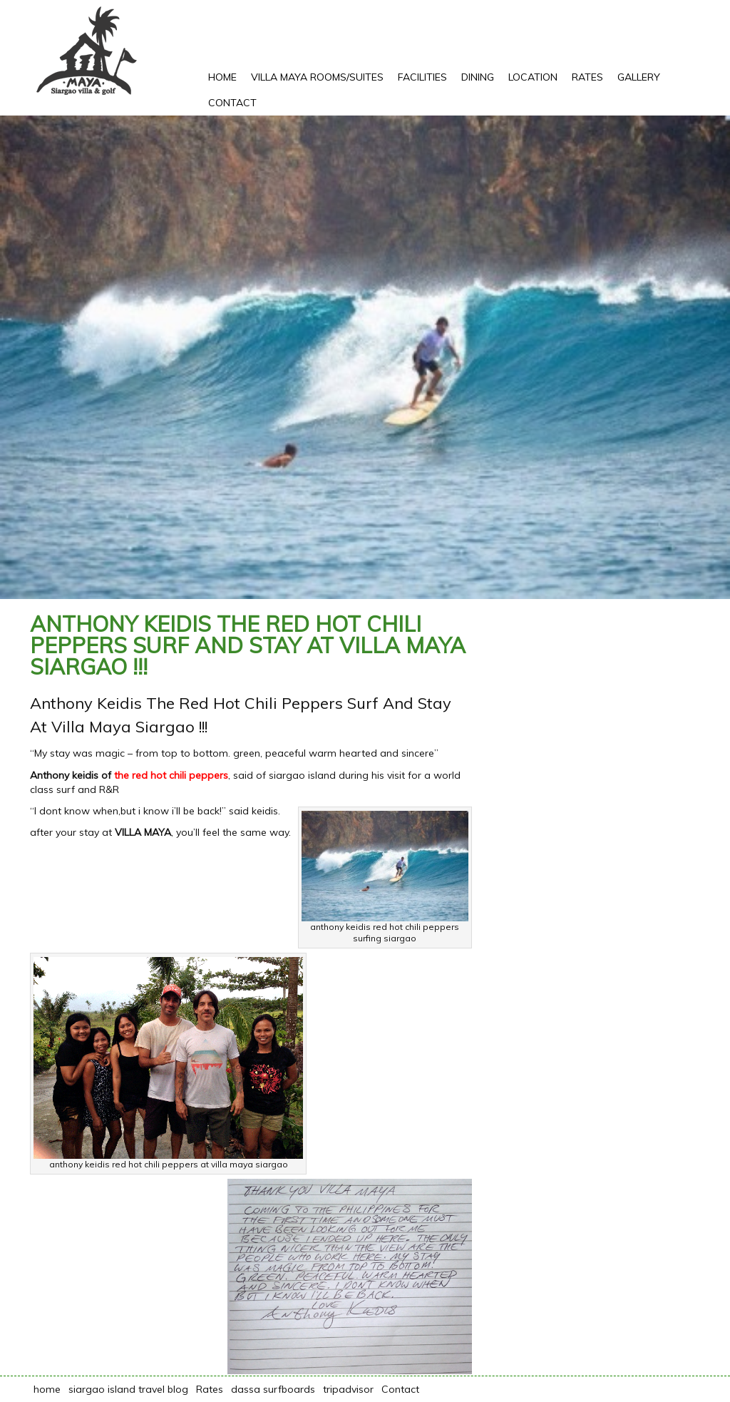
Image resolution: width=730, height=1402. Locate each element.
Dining (477, 77)
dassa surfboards (273, 1389)
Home (222, 77)
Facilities (422, 77)
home (47, 1389)
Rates (587, 77)
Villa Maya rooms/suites (317, 77)
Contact (232, 102)
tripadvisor (348, 1389)
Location (532, 77)
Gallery (638, 77)
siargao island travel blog (128, 1389)
